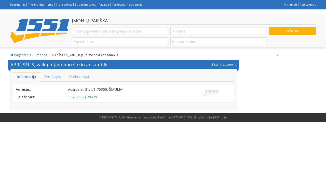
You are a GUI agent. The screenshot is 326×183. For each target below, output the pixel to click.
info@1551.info (217, 117)
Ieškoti (292, 30)
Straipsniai (136, 4)
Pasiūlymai (119, 4)
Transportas (64, 4)
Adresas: (23, 89)
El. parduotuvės (85, 4)
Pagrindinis (17, 4)
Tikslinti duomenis (40, 4)
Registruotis (308, 4)
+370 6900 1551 (182, 117)
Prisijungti (290, 4)
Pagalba (104, 4)
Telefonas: (25, 97)
